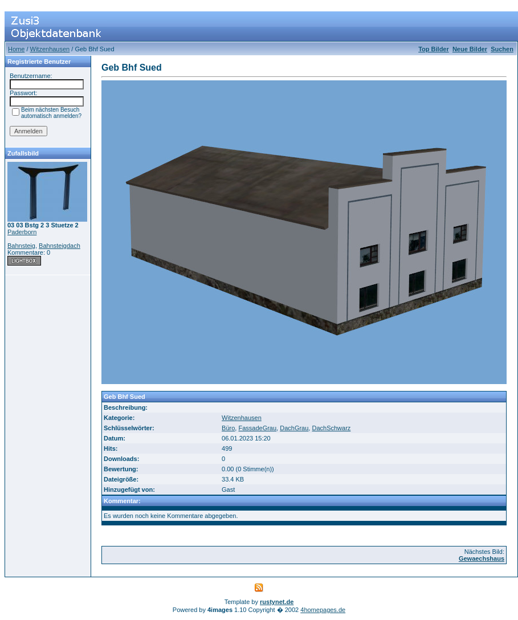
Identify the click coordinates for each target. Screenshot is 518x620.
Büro (228, 428)
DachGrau (294, 428)
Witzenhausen (50, 49)
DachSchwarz (331, 428)
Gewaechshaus (481, 558)
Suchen (502, 49)
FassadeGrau (257, 428)
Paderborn (21, 232)
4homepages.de (322, 609)
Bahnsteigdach (59, 245)
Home (16, 49)
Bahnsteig (21, 245)
